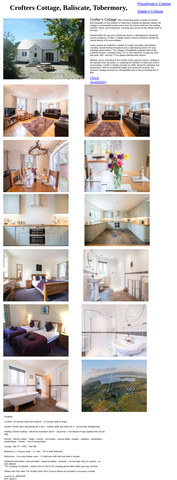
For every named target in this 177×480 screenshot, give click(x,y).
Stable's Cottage (150, 11)
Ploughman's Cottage (154, 4)
